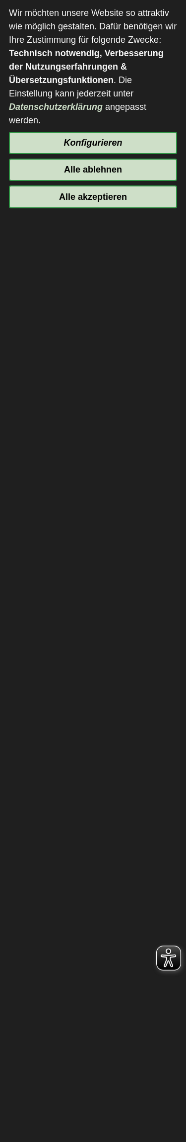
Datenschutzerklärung (56, 107)
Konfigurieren (92, 143)
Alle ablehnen (93, 170)
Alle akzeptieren (93, 197)
